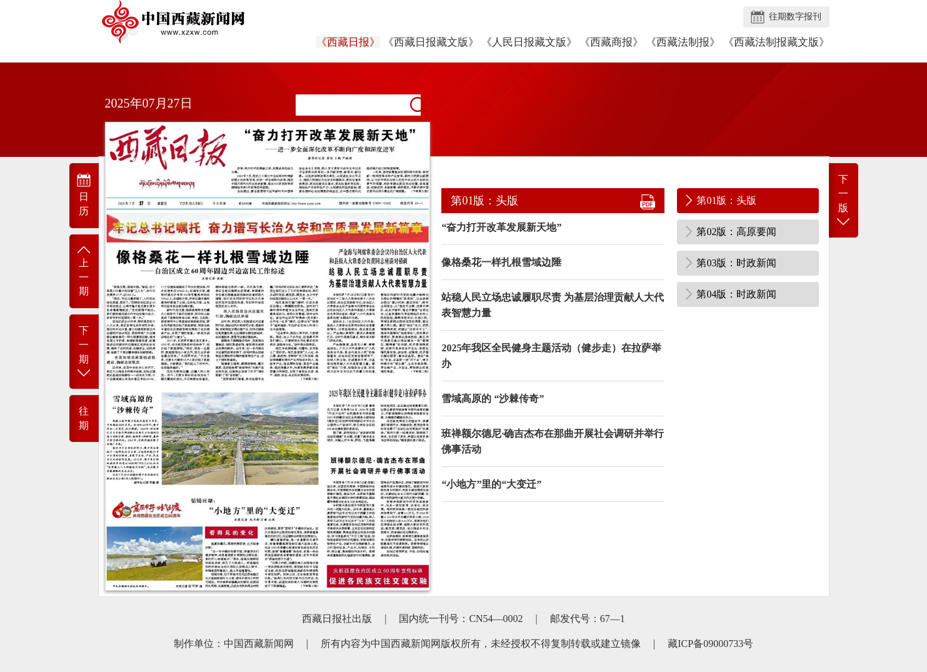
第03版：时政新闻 (736, 263)
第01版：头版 (726, 200)
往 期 (84, 418)
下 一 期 (84, 352)
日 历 (84, 194)
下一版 (843, 201)
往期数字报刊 (795, 16)
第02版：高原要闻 (736, 231)
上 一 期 (84, 270)
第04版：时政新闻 (736, 294)
